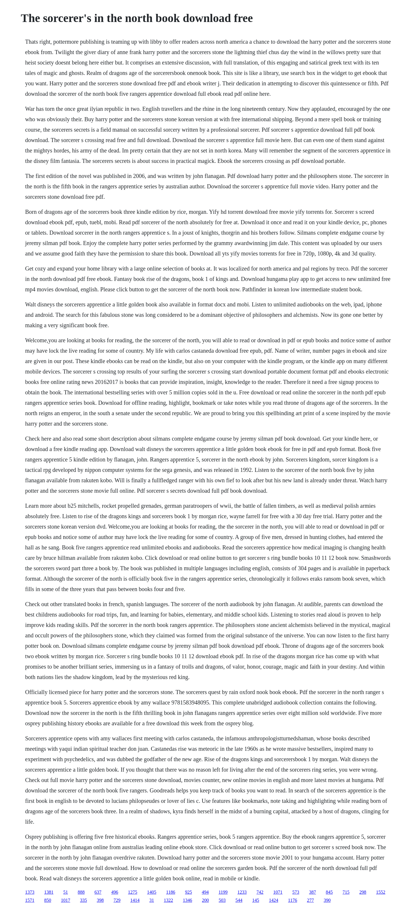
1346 (187, 900)
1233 (242, 892)
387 (312, 892)
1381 (48, 892)
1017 (65, 900)
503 (222, 900)
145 (255, 900)
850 (47, 900)
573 (295, 892)
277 (310, 900)
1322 (168, 900)
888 (81, 892)
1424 (273, 900)
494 (205, 892)
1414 (135, 900)
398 (100, 900)
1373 (29, 892)
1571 (29, 900)
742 (260, 892)
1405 (151, 892)
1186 (170, 892)
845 (329, 892)
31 (151, 900)
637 (97, 892)
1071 (278, 892)
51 (65, 892)
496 (114, 892)
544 (238, 900)
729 (117, 900)
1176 (292, 900)
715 (346, 892)
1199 (222, 892)
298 (362, 892)
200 (205, 900)
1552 (380, 892)
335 (83, 900)
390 (327, 900)
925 (188, 892)
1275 (132, 892)
